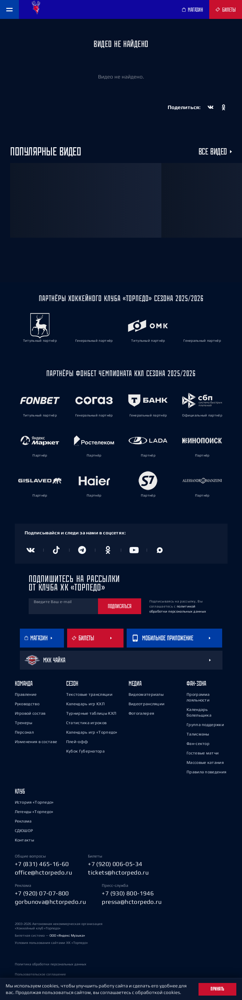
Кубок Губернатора (85, 751)
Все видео (213, 151)
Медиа (135, 683)
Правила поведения (206, 772)
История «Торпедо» (34, 802)
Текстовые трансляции (89, 694)
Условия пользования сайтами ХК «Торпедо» (51, 943)
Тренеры (23, 722)
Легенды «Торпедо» (34, 811)
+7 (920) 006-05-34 (115, 863)
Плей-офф (77, 741)
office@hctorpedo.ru (43, 872)
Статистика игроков (86, 722)
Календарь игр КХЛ (85, 703)
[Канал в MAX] (160, 550)
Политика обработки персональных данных (50, 964)
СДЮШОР (24, 830)
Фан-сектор (198, 743)
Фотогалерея (141, 713)
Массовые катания (205, 762)
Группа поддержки (205, 724)
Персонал (24, 732)
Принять (217, 989)
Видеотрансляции (147, 703)
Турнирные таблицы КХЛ (91, 713)
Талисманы (198, 734)
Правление (26, 694)
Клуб (20, 791)
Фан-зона (196, 683)
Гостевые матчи (203, 753)
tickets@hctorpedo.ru (118, 872)
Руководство (27, 703)
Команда (23, 683)
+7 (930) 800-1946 (128, 893)
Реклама (23, 821)
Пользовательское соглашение (40, 974)
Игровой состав (30, 713)
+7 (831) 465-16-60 (42, 863)
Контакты (24, 840)
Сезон (72, 683)
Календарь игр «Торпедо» (92, 732)
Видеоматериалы (146, 694)
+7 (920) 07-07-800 (42, 893)
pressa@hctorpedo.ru (132, 901)
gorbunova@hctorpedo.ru (50, 901)
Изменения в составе (36, 741)
